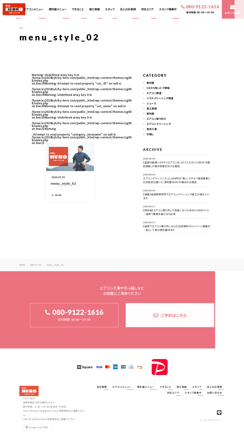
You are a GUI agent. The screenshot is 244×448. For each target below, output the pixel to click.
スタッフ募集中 (168, 9)
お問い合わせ (214, 392)
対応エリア (147, 9)
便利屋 (150, 83)
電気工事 (152, 129)
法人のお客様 (128, 9)
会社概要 (13, 9)
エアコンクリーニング (159, 124)
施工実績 (94, 9)
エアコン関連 (154, 93)
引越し (150, 134)
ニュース (151, 103)
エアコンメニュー (33, 9)
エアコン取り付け (156, 119)
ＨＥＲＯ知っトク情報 (158, 88)
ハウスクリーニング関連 (160, 98)
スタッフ (110, 9)
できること (78, 9)
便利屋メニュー (58, 9)
